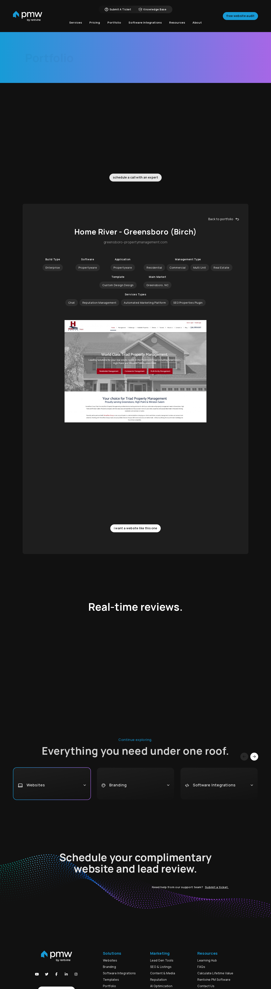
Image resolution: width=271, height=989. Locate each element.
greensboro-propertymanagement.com (135, 242)
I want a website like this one (135, 528)
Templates (111, 980)
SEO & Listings (161, 967)
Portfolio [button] (114, 23)
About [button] (197, 23)
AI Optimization (161, 986)
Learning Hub (207, 960)
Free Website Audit (240, 16)
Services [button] (75, 23)
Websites (105, 101)
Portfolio (109, 986)
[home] (27, 16)
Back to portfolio (223, 219)
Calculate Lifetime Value (215, 973)
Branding (129, 102)
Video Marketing (165, 102)
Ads (144, 102)
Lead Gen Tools (162, 960)
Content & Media (162, 973)
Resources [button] (177, 23)
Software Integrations (119, 973)
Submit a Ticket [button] (118, 9)
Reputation (158, 980)
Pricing (94, 23)
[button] (37, 974)
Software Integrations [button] (145, 23)
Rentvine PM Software (214, 980)
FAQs (201, 967)
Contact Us (205, 986)
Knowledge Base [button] (152, 9)
